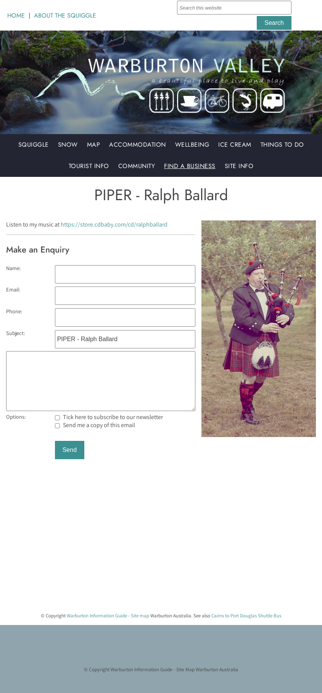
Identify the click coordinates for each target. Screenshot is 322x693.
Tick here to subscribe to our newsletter (109, 417)
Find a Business (190, 166)
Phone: (14, 311)
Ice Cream (234, 144)
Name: (13, 268)
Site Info (239, 166)
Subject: (15, 333)
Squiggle (33, 144)
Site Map (185, 669)
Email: (13, 289)
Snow (68, 144)
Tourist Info (89, 166)
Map (93, 144)
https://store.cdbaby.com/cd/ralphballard (114, 224)
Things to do (282, 144)
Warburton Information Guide (97, 615)
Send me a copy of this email (95, 425)
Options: (16, 416)
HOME (16, 15)
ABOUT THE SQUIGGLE (65, 15)
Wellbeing (192, 144)
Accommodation (137, 144)
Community (136, 166)
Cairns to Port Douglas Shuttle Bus (246, 615)
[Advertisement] (158, 552)
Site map (140, 615)
